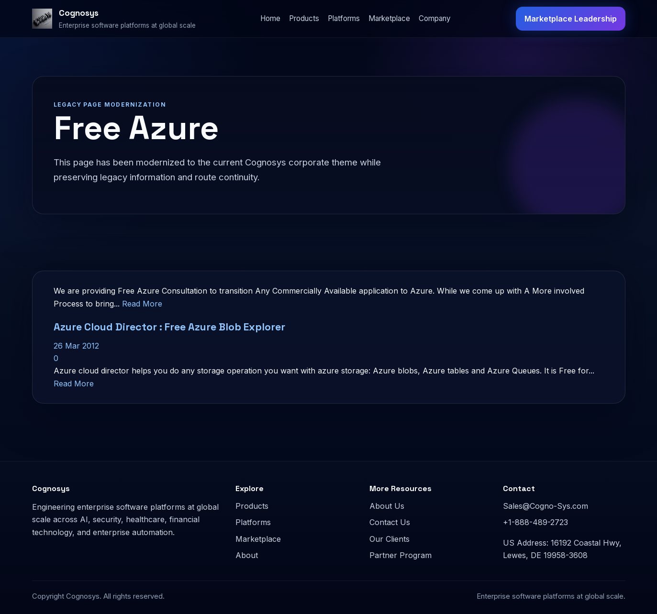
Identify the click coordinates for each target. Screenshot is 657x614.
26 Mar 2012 (76, 346)
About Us (386, 506)
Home (270, 18)
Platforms (344, 18)
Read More (142, 303)
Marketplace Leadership (570, 18)
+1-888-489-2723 (535, 522)
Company (435, 18)
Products (304, 18)
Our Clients (389, 539)
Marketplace (389, 18)
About (246, 555)
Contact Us (389, 522)
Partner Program (400, 555)
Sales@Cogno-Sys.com (545, 506)
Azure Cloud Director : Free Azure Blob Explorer (169, 326)
